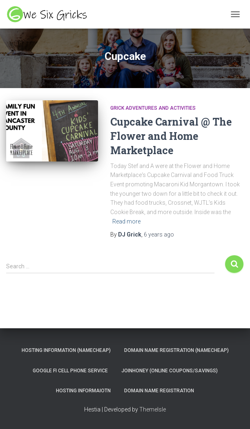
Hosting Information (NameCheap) (66, 350)
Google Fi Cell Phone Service (70, 371)
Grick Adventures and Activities (153, 108)
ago (159, 234)
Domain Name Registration (159, 391)
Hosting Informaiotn (83, 391)
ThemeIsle (152, 409)
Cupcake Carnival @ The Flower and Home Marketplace (171, 136)
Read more (126, 221)
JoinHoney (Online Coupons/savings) (169, 371)
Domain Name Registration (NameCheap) (176, 350)
